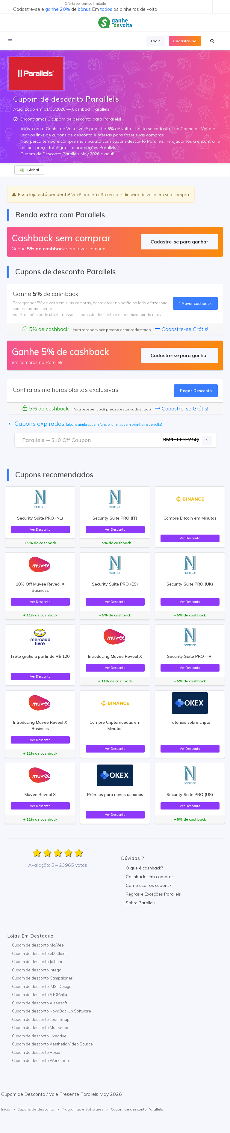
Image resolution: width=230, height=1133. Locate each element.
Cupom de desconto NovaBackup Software (51, 1011)
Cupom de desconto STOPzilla (39, 994)
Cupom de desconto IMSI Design (42, 986)
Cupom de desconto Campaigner (42, 978)
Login (156, 41)
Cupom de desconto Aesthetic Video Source (52, 1044)
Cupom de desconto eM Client (39, 953)
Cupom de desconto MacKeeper (41, 1027)
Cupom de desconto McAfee (38, 945)
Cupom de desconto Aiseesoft (39, 1002)
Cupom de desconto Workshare (41, 1060)
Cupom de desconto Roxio (36, 1052)
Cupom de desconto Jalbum (37, 961)
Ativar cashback (195, 303)
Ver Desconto (40, 529)
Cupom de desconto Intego (36, 970)
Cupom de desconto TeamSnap (40, 1019)
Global (29, 170)
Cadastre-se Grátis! (181, 329)
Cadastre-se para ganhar (179, 242)
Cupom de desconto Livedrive (39, 1035)
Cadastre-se (184, 41)
